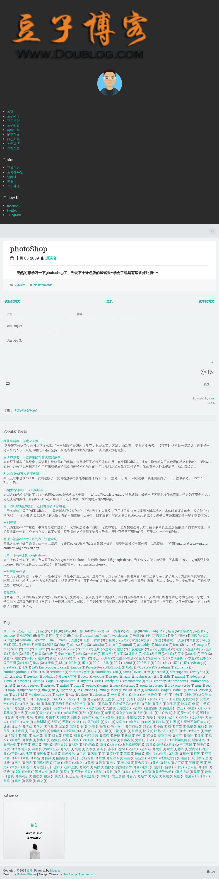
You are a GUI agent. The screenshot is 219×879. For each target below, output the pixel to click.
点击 (100, 749)
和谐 (41, 717)
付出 (163, 699)
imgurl (180, 676)
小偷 (160, 726)
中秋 (176, 694)
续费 (6, 762)
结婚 (152, 758)
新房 (29, 740)
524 (176, 663)
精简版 (60, 758)
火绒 (67, 749)
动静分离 (71, 712)
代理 (85, 640)
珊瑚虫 (41, 753)
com (126, 672)
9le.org (197, 663)
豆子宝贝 (9, 663)
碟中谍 (151, 753)
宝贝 (158, 653)
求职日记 (60, 744)
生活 (63, 635)
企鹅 (37, 703)
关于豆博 (13, 143)
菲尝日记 (43, 767)
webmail (151, 690)
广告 (179, 726)
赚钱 (24, 663)
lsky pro (85, 681)
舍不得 (179, 762)
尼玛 (104, 631)
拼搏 (117, 735)
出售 (21, 712)
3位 (166, 663)
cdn (145, 631)
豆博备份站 (15, 172)
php (26, 649)
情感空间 (185, 631)
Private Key (94, 667)
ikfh (167, 676)
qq (188, 685)
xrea (62, 640)
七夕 (125, 694)
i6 (157, 676)
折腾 (200, 631)
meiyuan (113, 681)
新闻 (76, 740)
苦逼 (38, 644)
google (99, 676)
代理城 (176, 699)
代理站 (190, 699)
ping (104, 685)
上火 (136, 694)
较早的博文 (206, 301)
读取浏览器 (22, 771)
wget (166, 690)
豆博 (54, 631)
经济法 (139, 758)
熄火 (170, 749)
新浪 (54, 740)
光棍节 (22, 708)
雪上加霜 (118, 776)
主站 (108, 649)
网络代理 (43, 762)
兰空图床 (151, 708)
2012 (49, 644)
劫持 (97, 712)
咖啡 (52, 717)
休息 (48, 703)
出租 (32, 712)
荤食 (14, 767)
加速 (79, 653)
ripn (198, 685)
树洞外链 (198, 740)
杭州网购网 (179, 740)
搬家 (169, 640)
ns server (32, 685)
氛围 (46, 744)
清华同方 (20, 749)
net (9, 685)
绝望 (184, 758)
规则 (157, 767)
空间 (153, 658)
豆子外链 (13, 186)
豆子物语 (13, 116)
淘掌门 (201, 744)
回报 (74, 717)
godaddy (143, 644)
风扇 (155, 776)
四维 (63, 717)
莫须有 (27, 767)
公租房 (110, 640)
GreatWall (10, 667)
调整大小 (41, 771)
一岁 (114, 694)
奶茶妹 (160, 722)
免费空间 (26, 635)
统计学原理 (200, 758)
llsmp (38, 681)
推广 (179, 735)
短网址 (12, 177)
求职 (84, 658)
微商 (43, 731)
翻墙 (102, 762)
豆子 (6, 631)
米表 (25, 758)
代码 (14, 703)
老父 (113, 762)
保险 (26, 653)
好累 (173, 722)
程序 (197, 753)
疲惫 (142, 658)
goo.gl (85, 676)
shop (11, 690)
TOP (211, 871)
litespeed (23, 681)
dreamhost (91, 635)
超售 (109, 771)
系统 (73, 758)
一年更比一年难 (14, 571)
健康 (184, 703)
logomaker (66, 681)
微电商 (55, 731)
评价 (205, 767)
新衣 (65, 740)
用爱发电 (68, 753)
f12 (5, 676)
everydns (198, 672)
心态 (94, 731)
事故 (17, 699)
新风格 (89, 740)
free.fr (113, 644)
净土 (180, 708)
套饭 (147, 722)
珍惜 (54, 753)
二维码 (70, 699)
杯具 (52, 635)
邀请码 (49, 663)
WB (141, 667)
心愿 (105, 731)
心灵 (116, 731)
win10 (178, 690)
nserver (49, 685)
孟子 (17, 726)
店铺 (190, 726)
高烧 (29, 781)
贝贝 (205, 635)
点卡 (111, 749)
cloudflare (102, 672)
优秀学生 (79, 703)
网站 (15, 644)
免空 (46, 708)
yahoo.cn (99, 694)
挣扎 (139, 735)
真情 (127, 753)
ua (52, 640)
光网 (35, 708)
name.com (178, 681)
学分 (40, 726)
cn (116, 672)
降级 (104, 776)
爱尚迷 (193, 749)
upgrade (66, 690)
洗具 (103, 744)
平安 (181, 653)
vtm (103, 690)
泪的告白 (89, 744)
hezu (126, 676)
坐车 (172, 717)
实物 (73, 726)
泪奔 (75, 744)
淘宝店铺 (185, 744)
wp (5, 694)
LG (25, 667)
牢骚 (14, 753)
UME (129, 667)
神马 (67, 631)
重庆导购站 (163, 771)
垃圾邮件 (197, 717)
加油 (57, 712)
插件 (190, 735)
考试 (74, 635)
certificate (57, 672)
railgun (39, 649)
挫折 (150, 735)
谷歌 (56, 771)
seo (208, 685)
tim (44, 690)
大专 (25, 722)
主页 (109, 301)
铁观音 (23, 776)
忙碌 (135, 731)
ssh (63, 649)
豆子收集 (13, 125)
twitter (12, 210)
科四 (174, 753)
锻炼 (47, 776)
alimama (181, 667)
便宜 (136, 703)
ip (105, 635)
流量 (149, 744)
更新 (138, 740)
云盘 (108, 699)
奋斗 (108, 722)
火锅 (78, 749)
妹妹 (6, 726)
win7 (191, 690)
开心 (204, 653)
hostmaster (143, 676)
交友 (130, 699)
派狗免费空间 (131, 744)
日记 (41, 631)
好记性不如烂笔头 (193, 722)
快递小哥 (160, 731)
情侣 (208, 731)
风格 (166, 776)
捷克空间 (164, 735)
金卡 (208, 771)
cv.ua (138, 672)
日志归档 (13, 139)
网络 (29, 762)
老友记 (12, 181)
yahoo (83, 694)
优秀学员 (62, 703)
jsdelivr (195, 676)
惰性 (25, 735)
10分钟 (72, 663)
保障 (97, 640)
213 (157, 663)
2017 (117, 663)
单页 (108, 712)
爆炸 (181, 749)
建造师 (19, 731)
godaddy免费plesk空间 (59, 676)
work (204, 690)
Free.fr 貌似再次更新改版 (21, 473)
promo (130, 685)
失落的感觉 (92, 722)
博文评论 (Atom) (25, 410)
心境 (82, 731)
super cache (28, 690)
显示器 (125, 740)
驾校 (6, 781)
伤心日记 (24, 631)
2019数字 (143, 663)
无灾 (102, 740)
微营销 (70, 731)
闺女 (58, 776)
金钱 (10, 776)
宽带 (92, 726)
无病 (113, 740)
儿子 (203, 703)
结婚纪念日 (168, 758)
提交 (206, 384)
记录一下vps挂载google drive (24, 555)
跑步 (36, 663)
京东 (179, 649)
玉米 (182, 635)
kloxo (7, 681)
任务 (25, 703)
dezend (160, 672)
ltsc (98, 681)
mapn (201, 644)
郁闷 (147, 771)
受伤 (184, 712)
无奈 (181, 640)
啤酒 (135, 640)
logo (50, 681)
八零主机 (123, 708)
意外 (36, 735)
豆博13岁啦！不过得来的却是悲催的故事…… (34, 457)
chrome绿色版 (79, 672)
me (5, 649)
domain (25, 640)
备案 (120, 653)
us (78, 690)
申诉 (82, 753)
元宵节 (8, 708)
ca (43, 672)
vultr (114, 690)
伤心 (15, 653)
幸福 (192, 653)
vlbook (90, 690)
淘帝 (107, 658)
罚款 (57, 762)
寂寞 (103, 726)
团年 (99, 717)
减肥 (191, 708)
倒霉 (38, 653)
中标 (165, 694)
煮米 (159, 749)
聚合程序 (141, 762)
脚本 (167, 762)
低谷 (94, 703)
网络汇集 (13, 130)
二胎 (82, 699)
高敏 (17, 781)
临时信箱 (190, 694)
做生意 (171, 703)
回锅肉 (86, 717)
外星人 (133, 653)
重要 (197, 771)
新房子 (41, 740)
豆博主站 (13, 168)
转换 (136, 771)
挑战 (128, 735)
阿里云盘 (72, 776)
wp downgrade (40, 694)
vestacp (9, 635)
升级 (136, 635)
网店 (194, 635)
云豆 (119, 699)
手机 (29, 658)
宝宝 (62, 726)
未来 (149, 740)
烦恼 (122, 749)
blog (61, 644)
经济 (127, 758)
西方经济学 (124, 767)
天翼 (65, 722)
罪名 (79, 762)
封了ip (147, 726)
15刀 (85, 663)
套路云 (135, 722)
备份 (158, 640)
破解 (138, 753)
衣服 (191, 658)
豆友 (67, 771)
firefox (17, 676)
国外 (110, 717)
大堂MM (40, 722)
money (160, 681)
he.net (113, 676)
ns (19, 685)
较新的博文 (12, 301)
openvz (91, 685)
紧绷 (102, 758)
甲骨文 (194, 640)
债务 (159, 703)
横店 (35, 744)
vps (92, 631)
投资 (77, 735)
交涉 (141, 699)
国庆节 (107, 653)
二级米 (55, 699)
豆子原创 (13, 121)
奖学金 (120, 722)
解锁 (168, 767)
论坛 (179, 767)
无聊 (64, 658)
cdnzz (74, 644)
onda (77, 685)
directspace (178, 672)
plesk (116, 685)
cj (85, 644)
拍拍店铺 (91, 735)
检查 (24, 744)
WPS (152, 667)
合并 (10, 717)
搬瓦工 (161, 635)
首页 (10, 112)
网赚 (26, 644)
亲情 (152, 699)
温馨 (35, 749)
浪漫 (171, 744)
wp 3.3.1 (18, 694)
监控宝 (114, 753)
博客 (140, 712)
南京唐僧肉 (124, 712)
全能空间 (64, 653)
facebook (14, 206)
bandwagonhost (15, 672)
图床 (121, 717)
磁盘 (163, 753)
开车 (32, 731)
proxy (40, 640)
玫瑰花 (27, 753)
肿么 (155, 762)
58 (186, 663)
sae (53, 649)
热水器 (146, 749)
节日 (192, 762)
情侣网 (12, 735)
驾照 (11, 640)
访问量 (192, 767)
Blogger (55, 870)
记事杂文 (13, 134)
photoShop (28, 248)
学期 (51, 726)
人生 (74, 640)
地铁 (161, 717)
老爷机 (125, 762)
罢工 (68, 762)
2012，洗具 (101, 663)
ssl (73, 649)
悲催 (174, 731)
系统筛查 (87, 758)
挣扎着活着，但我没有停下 (22, 441)
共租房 (167, 708)
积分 (186, 753)
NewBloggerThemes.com (79, 874)
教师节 (16, 740)
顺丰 (144, 776)
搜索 (41, 658)
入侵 (109, 708)
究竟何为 (9, 592)
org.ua (158, 631)
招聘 (106, 735)
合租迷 (92, 653)
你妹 (105, 703)
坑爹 (146, 640)
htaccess (161, 644)
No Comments (43, 285)
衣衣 (86, 767)
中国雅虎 (150, 694)
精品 (37, 758)
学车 (146, 653)
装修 (97, 767)
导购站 (133, 726)
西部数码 (143, 767)
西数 (108, 767)
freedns (32, 676)
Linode (76, 667)
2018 (128, 663)
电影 (130, 658)
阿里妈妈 (90, 776)
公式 (137, 708)
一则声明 (9, 522)
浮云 (96, 658)
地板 (150, 717)
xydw (60, 694)
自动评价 (176, 658)
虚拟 (57, 767)
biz (34, 672)
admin (165, 667)
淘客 (117, 631)
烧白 (133, 749)
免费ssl (78, 708)
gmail (127, 644)
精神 (48, 758)
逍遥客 (51, 258)
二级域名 (40, 699)
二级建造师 (136, 649)
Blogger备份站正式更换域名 (23, 490)
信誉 (147, 703)
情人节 (195, 731)
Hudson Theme (26, 874)
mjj (148, 681)
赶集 (98, 771)
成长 (55, 735)
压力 (123, 640)
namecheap (200, 681)
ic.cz (176, 644)
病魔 (94, 753)
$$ (61, 663)
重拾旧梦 (182, 771)
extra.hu (97, 644)
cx (148, 672)
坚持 (183, 717)
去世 (151, 712)
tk (53, 690)
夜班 (14, 722)
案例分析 (9, 744)
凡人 (202, 708)
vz (138, 690)
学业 (29, 726)
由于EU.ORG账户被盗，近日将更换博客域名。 (35, 506)
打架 (66, 735)
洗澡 (114, 744)
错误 (36, 776)
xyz (71, 694)
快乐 (146, 731)
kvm (188, 644)
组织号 (114, 758)
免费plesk (61, 708)
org (15, 649)
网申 (17, 762)
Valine (212, 398)
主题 (120, 649)
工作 (80, 631)
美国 (90, 762)
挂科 (147, 635)
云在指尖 (164, 649)
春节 (40, 635)
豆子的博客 (83, 771)
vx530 (127, 690)
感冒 (6, 658)
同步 (22, 717)
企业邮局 (193, 649)
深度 (6, 749)
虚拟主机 (71, 767)
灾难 (89, 749)
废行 (201, 726)
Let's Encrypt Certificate (49, 667)
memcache (132, 681)
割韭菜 (44, 712)
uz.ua (84, 649)
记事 (203, 658)
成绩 (18, 658)
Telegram (14, 215)
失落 (76, 722)
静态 (133, 776)
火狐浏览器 (51, 749)
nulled (64, 685)
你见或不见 (121, 703)
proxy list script (151, 685)
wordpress (120, 635)
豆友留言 (13, 148)
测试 (160, 744)
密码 (169, 653)
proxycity (175, 685)
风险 (177, 776)
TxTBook (114, 667)
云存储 (95, 699)
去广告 (163, 712)
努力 (86, 712)
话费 (6, 771)
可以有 (204, 712)
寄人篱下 (117, 726)
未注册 (162, 740)
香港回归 (191, 776)
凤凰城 (8, 712)
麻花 (40, 781)
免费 (49, 653)
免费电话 (94, 708)
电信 (119, 658)
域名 (171, 631)
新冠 (53, 658)
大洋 (54, 722)
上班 (97, 649)
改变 (201, 735)
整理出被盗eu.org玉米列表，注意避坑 (30, 539)
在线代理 (136, 717)
